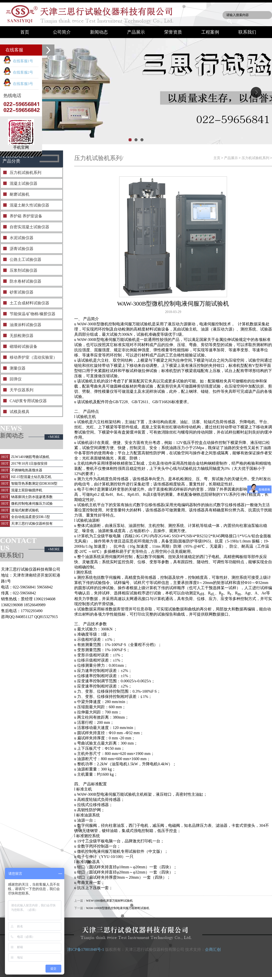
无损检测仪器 (21, 335)
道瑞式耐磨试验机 (25, 510)
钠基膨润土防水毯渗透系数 (32, 497)
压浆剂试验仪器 (23, 270)
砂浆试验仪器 (21, 292)
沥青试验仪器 (21, 249)
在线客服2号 (18, 72)
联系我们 (247, 32)
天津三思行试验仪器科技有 (32, 523)
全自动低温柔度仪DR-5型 (30, 517)
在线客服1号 (18, 61)
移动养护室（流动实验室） (33, 357)
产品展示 (136, 32)
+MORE (54, 437)
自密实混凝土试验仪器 (29, 227)
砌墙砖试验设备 (23, 346)
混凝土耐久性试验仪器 (29, 205)
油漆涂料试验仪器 (25, 325)
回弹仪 (16, 379)
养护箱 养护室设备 (26, 216)
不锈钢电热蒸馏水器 (26, 470)
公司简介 (62, 32)
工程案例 (210, 32)
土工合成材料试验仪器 (29, 303)
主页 (216, 158)
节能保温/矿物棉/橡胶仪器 (32, 314)
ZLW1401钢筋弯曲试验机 (30, 457)
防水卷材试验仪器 (25, 281)
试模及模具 (19, 412)
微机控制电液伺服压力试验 (32, 503)
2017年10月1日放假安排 (29, 463)
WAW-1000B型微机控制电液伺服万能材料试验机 (117, 908)
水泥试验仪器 (21, 238)
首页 (24, 32)
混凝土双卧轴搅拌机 (26, 490)
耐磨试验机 (19, 194)
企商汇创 (213, 949)
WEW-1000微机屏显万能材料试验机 (109, 900)
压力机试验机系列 (25, 172)
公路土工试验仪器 (25, 259)
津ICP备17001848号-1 (85, 949)
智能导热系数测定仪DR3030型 (34, 483)
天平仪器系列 (21, 390)
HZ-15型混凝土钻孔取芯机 (31, 477)
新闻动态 (99, 32)
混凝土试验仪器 (23, 183)
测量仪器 (17, 368)
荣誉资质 (173, 32)
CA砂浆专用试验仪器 (28, 401)
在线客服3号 (18, 84)
